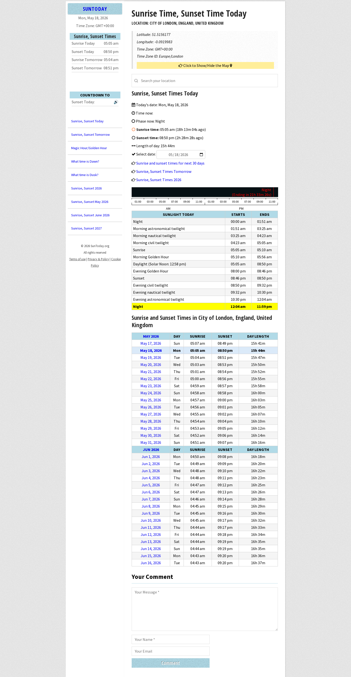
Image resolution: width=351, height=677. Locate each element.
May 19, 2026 (150, 357)
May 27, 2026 (150, 414)
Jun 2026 (151, 449)
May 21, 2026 (150, 371)
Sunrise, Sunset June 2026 (90, 215)
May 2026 (151, 336)
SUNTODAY (95, 8)
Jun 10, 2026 (151, 520)
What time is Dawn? (85, 161)
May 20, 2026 (150, 364)
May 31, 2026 (150, 442)
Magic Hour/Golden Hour (89, 148)
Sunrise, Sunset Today (87, 121)
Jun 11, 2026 (151, 527)
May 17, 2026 (150, 343)
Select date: (170, 154)
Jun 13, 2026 (151, 541)
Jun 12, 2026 (151, 534)
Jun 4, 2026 (151, 477)
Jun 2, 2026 (151, 463)
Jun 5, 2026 (151, 484)
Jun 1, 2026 (151, 456)
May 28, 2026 (150, 421)
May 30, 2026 (150, 435)
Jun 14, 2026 (151, 548)
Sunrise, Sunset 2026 (86, 188)
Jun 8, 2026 (151, 506)
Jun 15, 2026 (151, 555)
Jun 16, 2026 (151, 562)
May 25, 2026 (150, 399)
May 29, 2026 (150, 428)
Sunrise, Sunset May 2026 (89, 201)
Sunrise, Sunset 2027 (86, 228)
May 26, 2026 (150, 407)
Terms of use (77, 259)
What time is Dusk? (84, 175)
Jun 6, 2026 (151, 492)
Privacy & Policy (98, 259)
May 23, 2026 (150, 385)
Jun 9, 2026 (151, 513)
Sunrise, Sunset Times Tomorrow (163, 171)
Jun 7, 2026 (151, 499)
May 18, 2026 (151, 350)
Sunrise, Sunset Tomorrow (90, 134)
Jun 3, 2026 (151, 470)
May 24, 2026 (150, 392)
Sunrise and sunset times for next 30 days (170, 163)
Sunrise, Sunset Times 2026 (158, 179)
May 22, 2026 (150, 378)
